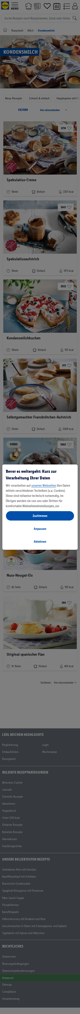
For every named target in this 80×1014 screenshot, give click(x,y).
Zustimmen (40, 516)
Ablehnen (40, 542)
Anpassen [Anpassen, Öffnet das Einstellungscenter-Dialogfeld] (40, 529)
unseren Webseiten (43, 485)
